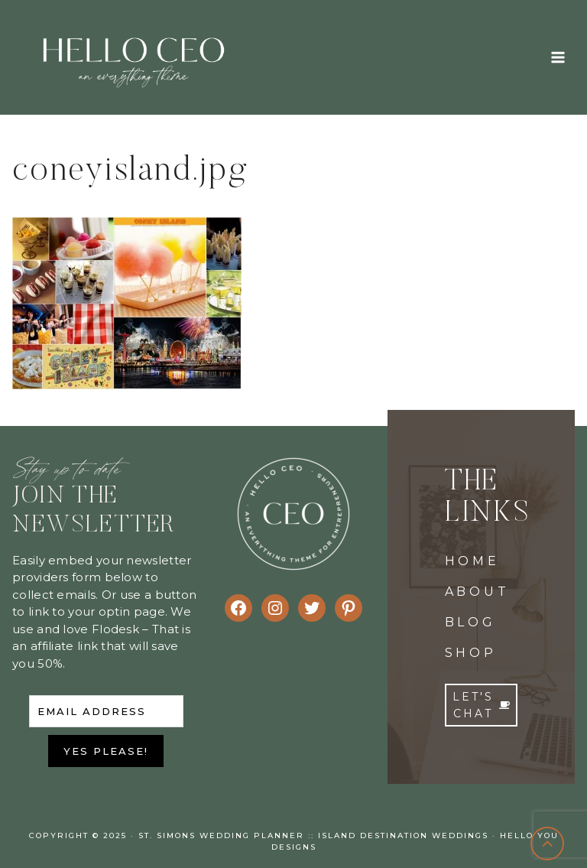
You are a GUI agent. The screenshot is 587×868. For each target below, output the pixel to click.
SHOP (471, 652)
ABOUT (477, 591)
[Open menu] (557, 57)
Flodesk (115, 629)
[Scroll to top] (547, 844)
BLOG (470, 622)
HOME (472, 561)
